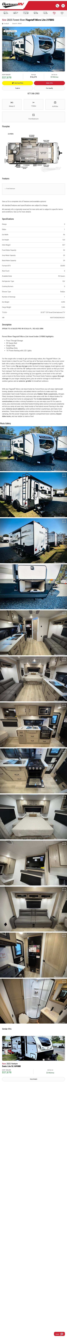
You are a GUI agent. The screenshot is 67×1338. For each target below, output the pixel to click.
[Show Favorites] (62, 13)
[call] (57, 5)
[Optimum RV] (13, 5)
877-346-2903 (33, 93)
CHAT (59, 1334)
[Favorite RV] (61, 31)
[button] (4, 1049)
